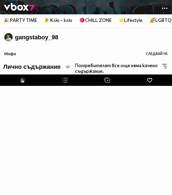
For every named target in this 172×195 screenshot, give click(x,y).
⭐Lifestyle (130, 20)
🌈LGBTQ (160, 20)
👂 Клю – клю (58, 20)
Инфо (10, 53)
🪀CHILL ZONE (95, 20)
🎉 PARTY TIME (20, 20)
